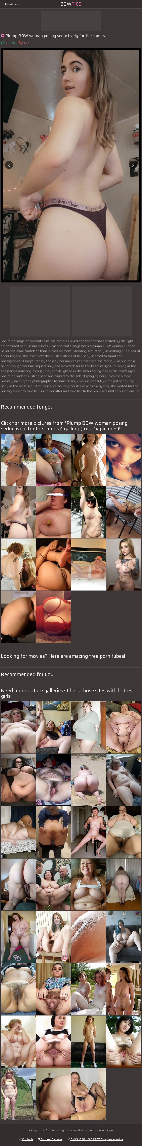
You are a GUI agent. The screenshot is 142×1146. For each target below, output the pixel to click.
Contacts (26, 1139)
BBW (71, 4)
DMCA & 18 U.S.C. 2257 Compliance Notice (95, 1139)
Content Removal (50, 1139)
